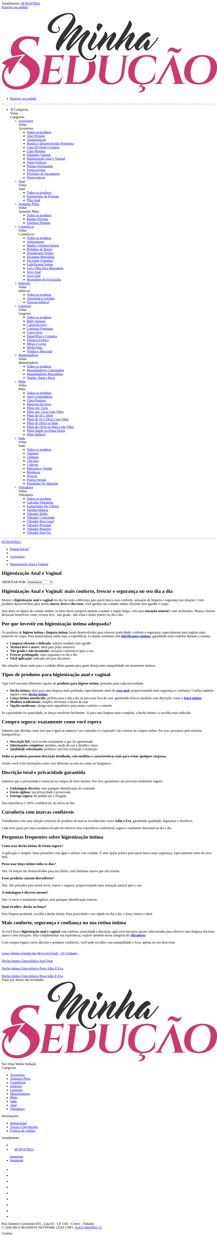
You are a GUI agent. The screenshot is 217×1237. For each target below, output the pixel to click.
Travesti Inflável (38, 302)
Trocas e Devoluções (24, 1127)
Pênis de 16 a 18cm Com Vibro (48, 419)
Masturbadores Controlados (45, 370)
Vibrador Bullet (37, 514)
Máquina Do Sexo (39, 404)
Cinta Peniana (36, 400)
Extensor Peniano (38, 223)
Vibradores (25, 487)
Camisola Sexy (37, 325)
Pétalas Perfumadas (40, 166)
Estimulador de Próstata (43, 196)
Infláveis (24, 283)
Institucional (18, 1123)
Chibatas (33, 457)
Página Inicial (19, 549)
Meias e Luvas (36, 344)
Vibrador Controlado (41, 517)
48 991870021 (30, 3)
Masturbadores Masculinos (45, 374)
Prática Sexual (36, 480)
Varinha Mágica (37, 510)
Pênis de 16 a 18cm (40, 415)
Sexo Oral (33, 276)
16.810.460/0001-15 (88, 1227)
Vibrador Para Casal (40, 521)
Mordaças (33, 472)
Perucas (32, 476)
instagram (16, 1156)
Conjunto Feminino (40, 328)
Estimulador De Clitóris (43, 506)
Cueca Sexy (35, 332)
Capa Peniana (36, 151)
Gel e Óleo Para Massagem (45, 268)
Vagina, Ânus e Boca (41, 378)
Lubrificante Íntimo (40, 264)
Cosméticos (26, 226)
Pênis (22, 381)
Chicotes (33, 461)
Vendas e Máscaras (39, 351)
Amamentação (36, 139)
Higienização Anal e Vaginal (46, 158)
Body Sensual (36, 321)
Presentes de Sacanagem (43, 173)
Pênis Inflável (36, 434)
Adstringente (35, 241)
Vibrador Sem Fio (39, 532)
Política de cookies (22, 1130)
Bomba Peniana (37, 219)
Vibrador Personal (39, 525)
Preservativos (36, 177)
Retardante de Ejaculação (44, 279)
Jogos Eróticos (37, 162)
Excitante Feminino (40, 260)
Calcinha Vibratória (40, 502)
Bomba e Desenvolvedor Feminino (50, 143)
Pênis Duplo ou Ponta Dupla (46, 430)
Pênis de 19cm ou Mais (42, 423)
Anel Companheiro (39, 396)
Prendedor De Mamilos (42, 483)
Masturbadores (28, 355)
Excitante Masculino (41, 257)
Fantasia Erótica (38, 340)
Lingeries (24, 306)
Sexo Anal (34, 272)
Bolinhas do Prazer (39, 249)
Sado (21, 438)
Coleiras (32, 464)
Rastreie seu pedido (15, 7)
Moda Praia (34, 347)
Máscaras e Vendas (39, 468)
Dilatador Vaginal (39, 155)
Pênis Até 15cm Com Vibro (45, 412)
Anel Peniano (36, 136)
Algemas (33, 453)
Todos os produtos (39, 132)
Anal (21, 181)
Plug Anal (33, 200)
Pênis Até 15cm (37, 408)
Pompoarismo (36, 170)
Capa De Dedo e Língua (43, 147)
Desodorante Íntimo (40, 253)
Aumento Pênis (28, 204)
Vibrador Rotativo (39, 529)
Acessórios (25, 121)
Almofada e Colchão (41, 298)
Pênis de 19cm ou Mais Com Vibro (50, 427)
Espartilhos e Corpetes (42, 336)
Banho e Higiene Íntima (43, 245)
